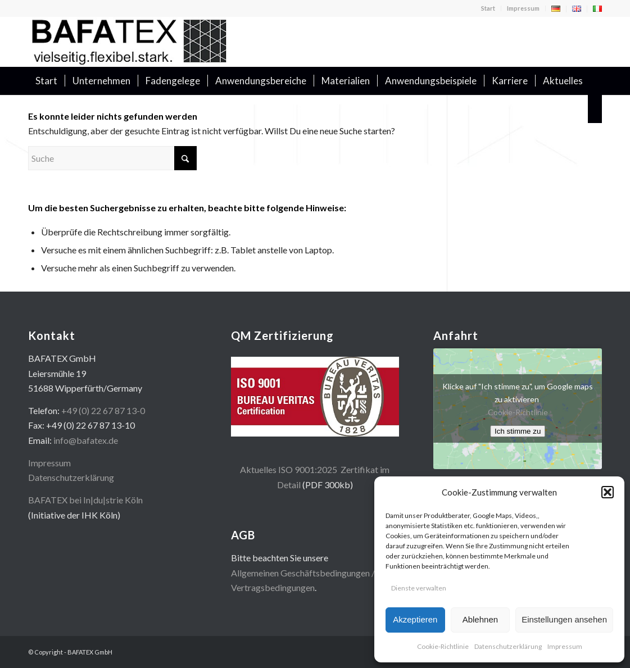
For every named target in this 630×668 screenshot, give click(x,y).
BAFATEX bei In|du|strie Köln (85, 499)
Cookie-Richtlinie (443, 646)
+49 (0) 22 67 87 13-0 (103, 410)
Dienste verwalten (418, 588)
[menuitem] (488, 8)
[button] (607, 492)
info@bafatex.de (85, 440)
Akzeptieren (415, 619)
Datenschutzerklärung (508, 646)
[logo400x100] (129, 41)
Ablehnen (480, 619)
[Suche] (595, 109)
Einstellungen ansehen (564, 619)
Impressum (564, 646)
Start (488, 8)
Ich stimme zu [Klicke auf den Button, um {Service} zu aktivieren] (518, 431)
